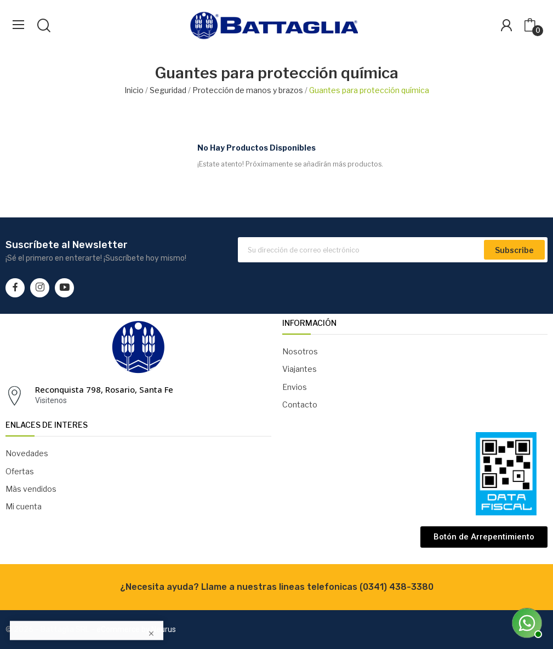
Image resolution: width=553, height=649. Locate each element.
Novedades (26, 453)
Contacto (299, 404)
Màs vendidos (30, 488)
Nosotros (300, 351)
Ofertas (19, 471)
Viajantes (299, 369)
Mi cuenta (23, 506)
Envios (294, 387)
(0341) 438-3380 (397, 587)
